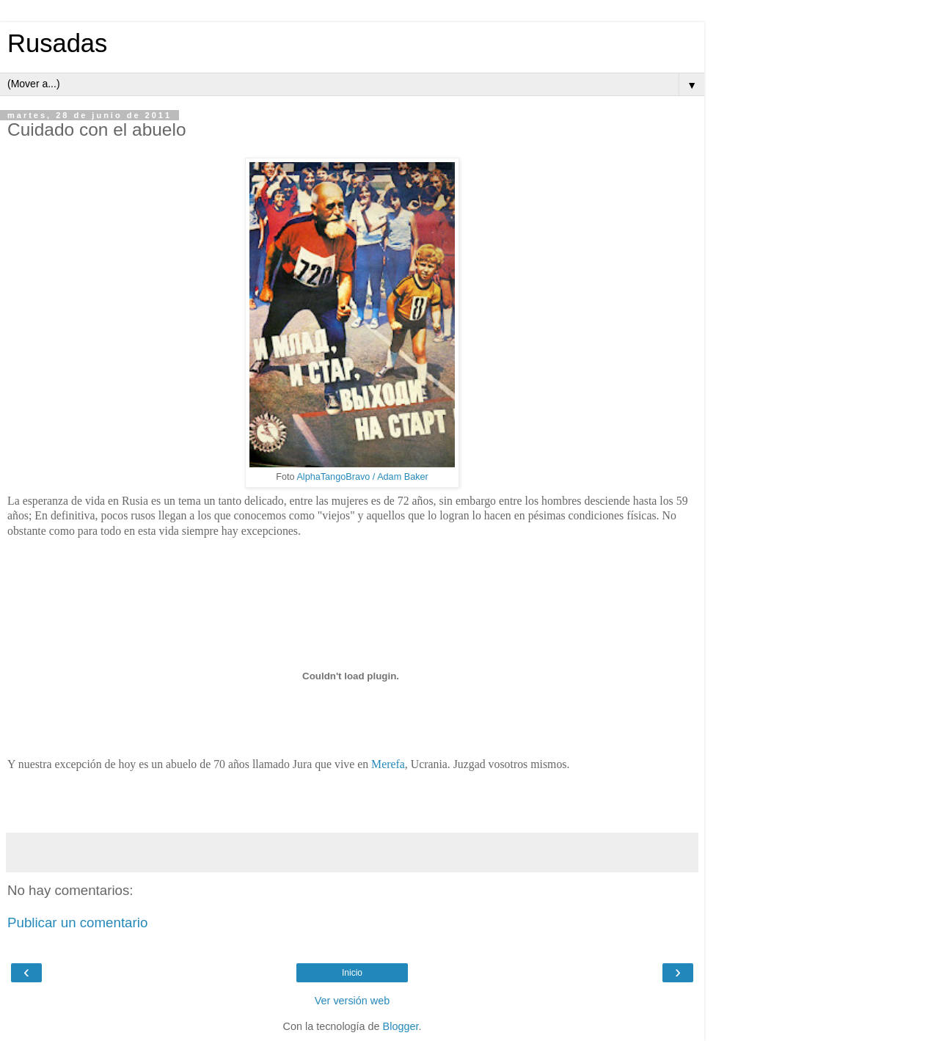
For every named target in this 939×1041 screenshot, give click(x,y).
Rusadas (57, 43)
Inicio (352, 973)
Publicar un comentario (77, 922)
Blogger (401, 1026)
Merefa (388, 764)
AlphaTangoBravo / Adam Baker (362, 477)
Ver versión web (352, 1001)
